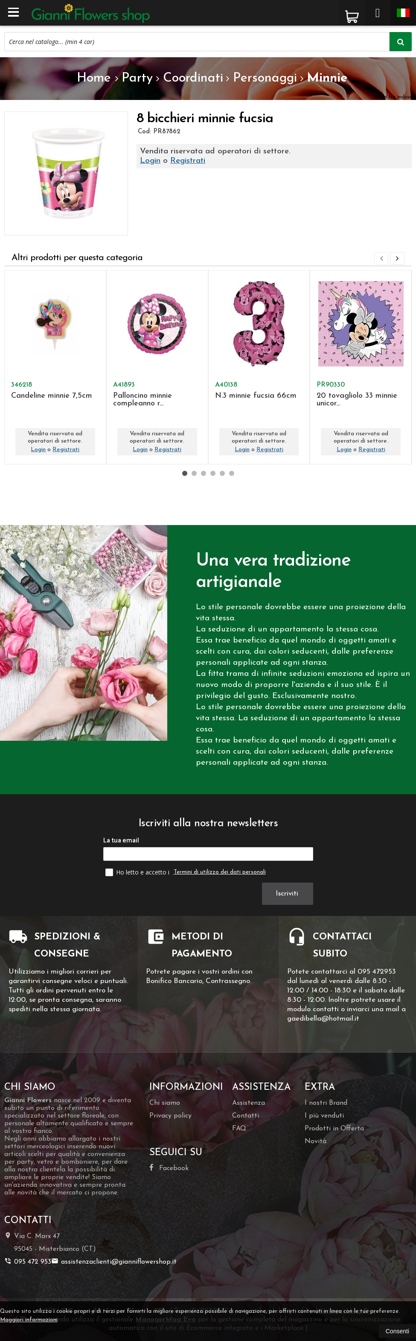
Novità (315, 1141)
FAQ (239, 1128)
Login (150, 161)
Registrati (187, 161)
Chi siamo (164, 1103)
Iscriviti (288, 893)
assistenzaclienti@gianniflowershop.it (114, 1261)
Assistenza (248, 1103)
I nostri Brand (326, 1103)
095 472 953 (27, 1261)
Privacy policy (170, 1115)
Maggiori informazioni (29, 1320)
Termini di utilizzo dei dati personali (220, 872)
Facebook (169, 1168)
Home (94, 78)
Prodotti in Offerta (334, 1128)
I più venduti (324, 1115)
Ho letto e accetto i (138, 872)
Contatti (245, 1115)
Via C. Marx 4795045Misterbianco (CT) (50, 1242)
